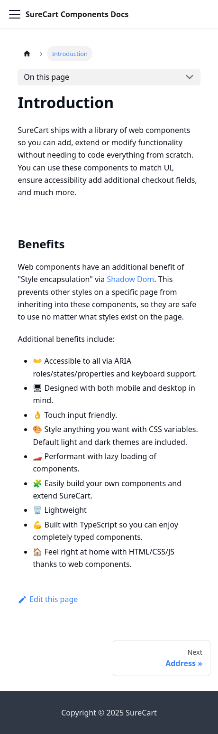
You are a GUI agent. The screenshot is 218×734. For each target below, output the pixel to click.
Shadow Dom (130, 279)
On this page (46, 77)
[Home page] (27, 53)
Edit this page (48, 599)
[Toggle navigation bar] (15, 14)
